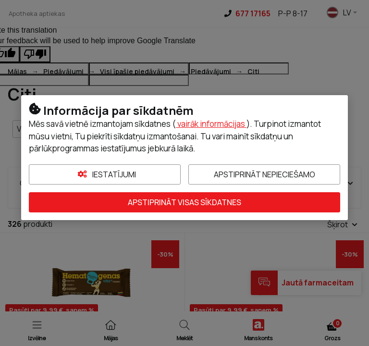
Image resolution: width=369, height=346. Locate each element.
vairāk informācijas (211, 123)
